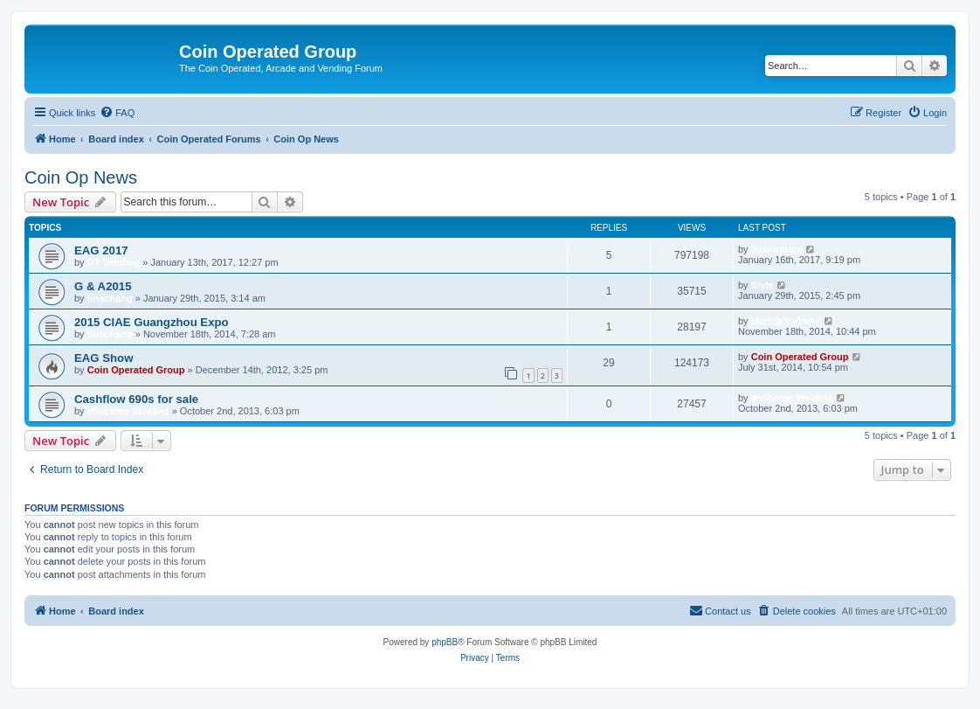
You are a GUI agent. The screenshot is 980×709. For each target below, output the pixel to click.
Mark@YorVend (786, 321)
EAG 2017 (101, 250)
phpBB (444, 642)
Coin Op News (80, 177)
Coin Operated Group (136, 370)
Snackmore (777, 249)
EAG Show (103, 358)
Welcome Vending (128, 411)
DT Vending (114, 262)
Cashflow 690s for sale (136, 399)
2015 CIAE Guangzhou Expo (151, 322)
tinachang (110, 298)
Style (762, 285)
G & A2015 (102, 286)
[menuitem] (117, 112)
